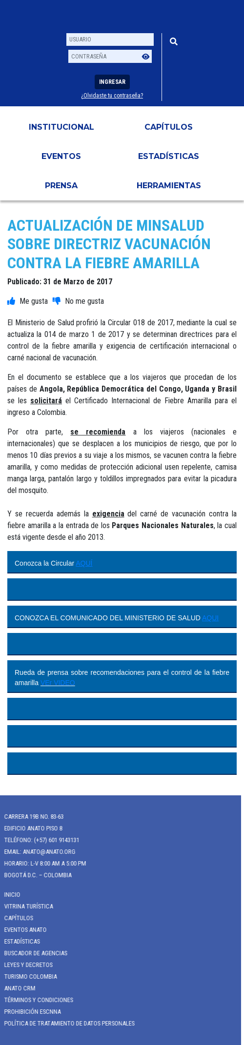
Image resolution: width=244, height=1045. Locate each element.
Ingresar (112, 82)
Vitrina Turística (24, 906)
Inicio (8, 894)
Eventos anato (21, 929)
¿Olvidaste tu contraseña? (112, 95)
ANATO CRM (16, 988)
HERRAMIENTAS (169, 185)
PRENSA (61, 185)
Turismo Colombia (26, 976)
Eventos (61, 156)
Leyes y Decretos (24, 964)
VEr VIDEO (58, 683)
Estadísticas (168, 156)
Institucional (61, 127)
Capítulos (168, 127)
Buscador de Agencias (31, 953)
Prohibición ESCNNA (28, 1011)
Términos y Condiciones (34, 1000)
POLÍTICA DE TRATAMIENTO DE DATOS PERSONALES (65, 1023)
